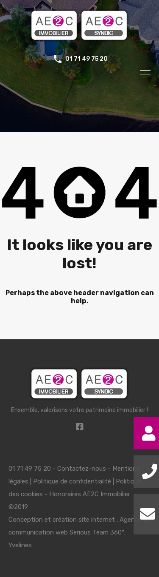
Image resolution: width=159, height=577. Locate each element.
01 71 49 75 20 (86, 59)
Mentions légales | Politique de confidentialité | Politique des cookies (74, 481)
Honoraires (65, 494)
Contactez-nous (81, 468)
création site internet (84, 519)
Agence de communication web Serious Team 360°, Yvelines (79, 532)
